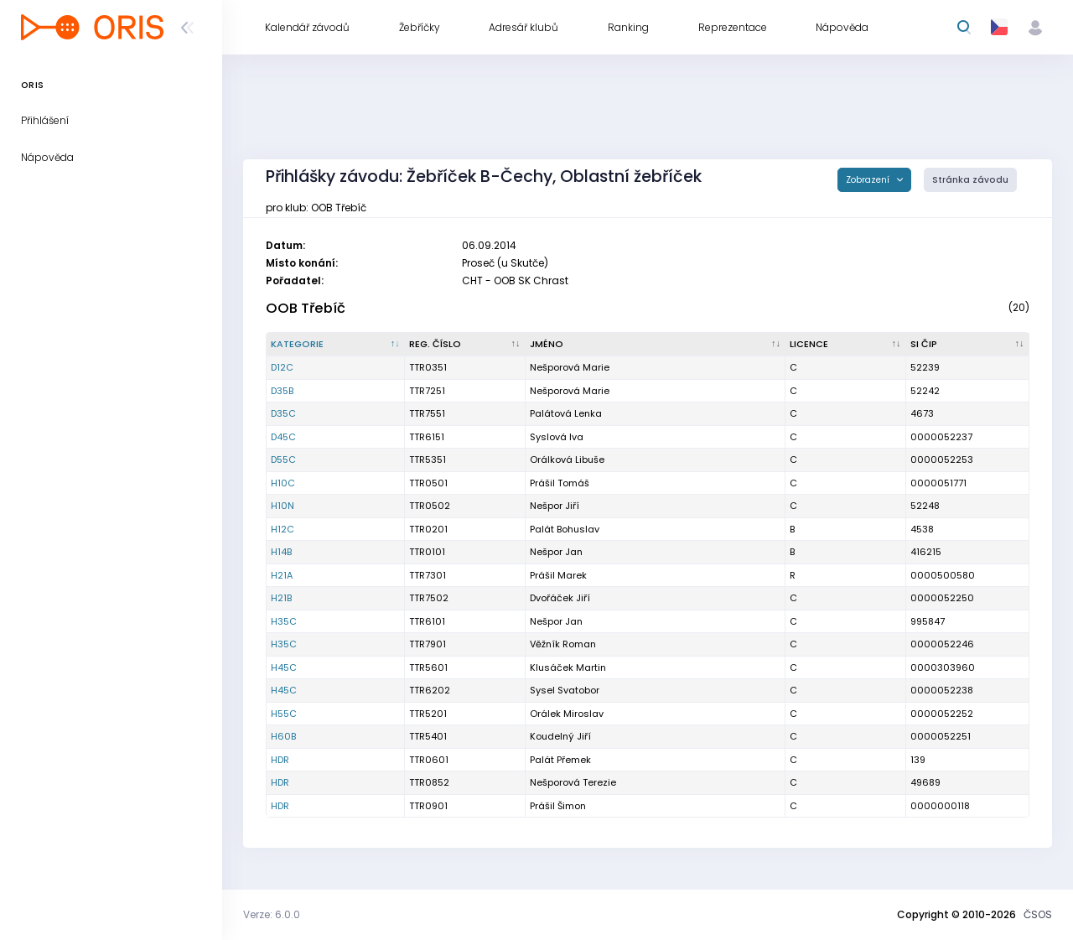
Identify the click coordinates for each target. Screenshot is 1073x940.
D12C (282, 367)
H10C (283, 483)
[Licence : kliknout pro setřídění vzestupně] (845, 344)
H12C (282, 529)
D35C (283, 413)
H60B (283, 736)
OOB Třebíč (305, 308)
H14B (281, 551)
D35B (282, 390)
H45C (284, 667)
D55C (283, 459)
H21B (281, 598)
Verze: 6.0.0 (271, 914)
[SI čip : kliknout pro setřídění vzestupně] (967, 344)
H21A (282, 575)
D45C (283, 437)
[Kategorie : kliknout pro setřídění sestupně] (336, 344)
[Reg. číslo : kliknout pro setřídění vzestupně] (465, 344)
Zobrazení (869, 180)
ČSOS (1038, 914)
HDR (280, 759)
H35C (284, 621)
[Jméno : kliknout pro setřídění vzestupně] (656, 344)
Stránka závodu (970, 180)
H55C (284, 713)
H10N (282, 505)
